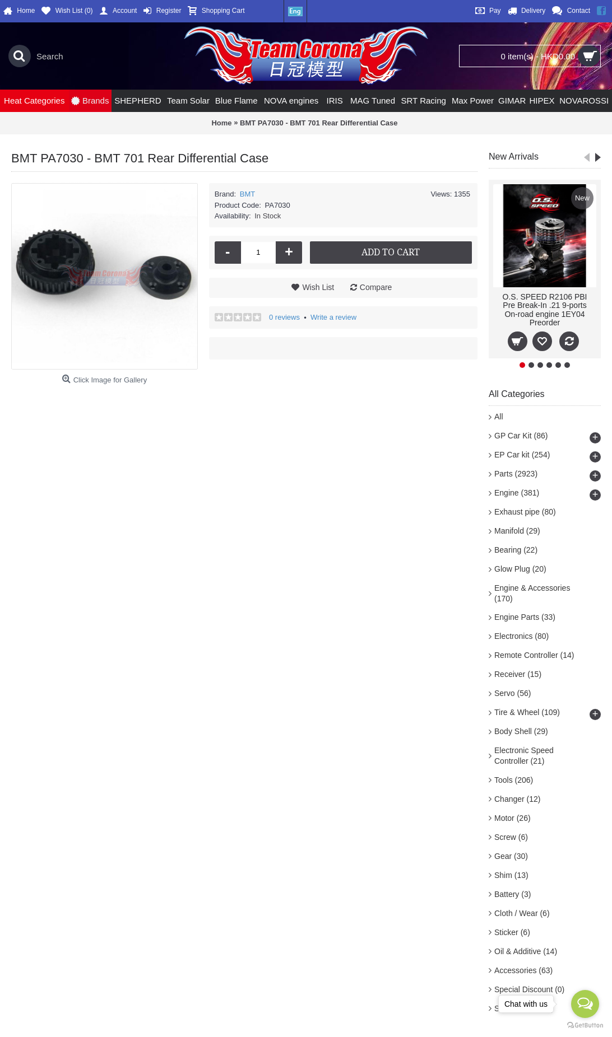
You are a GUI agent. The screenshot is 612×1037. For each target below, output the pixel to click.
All (498, 416)
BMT (247, 194)
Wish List (318, 287)
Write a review (333, 317)
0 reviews (284, 317)
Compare (376, 287)
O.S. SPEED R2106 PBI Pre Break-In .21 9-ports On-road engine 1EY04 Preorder (545, 309)
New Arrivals (514, 156)
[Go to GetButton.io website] (585, 1025)
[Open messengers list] (585, 1004)
